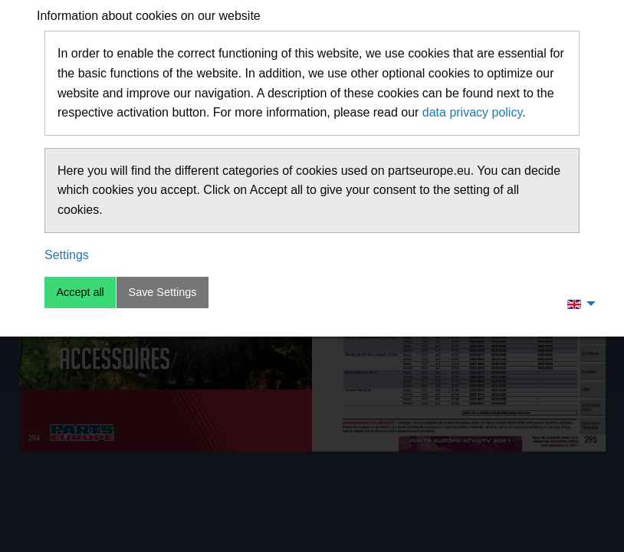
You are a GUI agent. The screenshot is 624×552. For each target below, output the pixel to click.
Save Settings (163, 292)
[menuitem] (577, 303)
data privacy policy (472, 112)
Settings (66, 254)
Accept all (79, 292)
